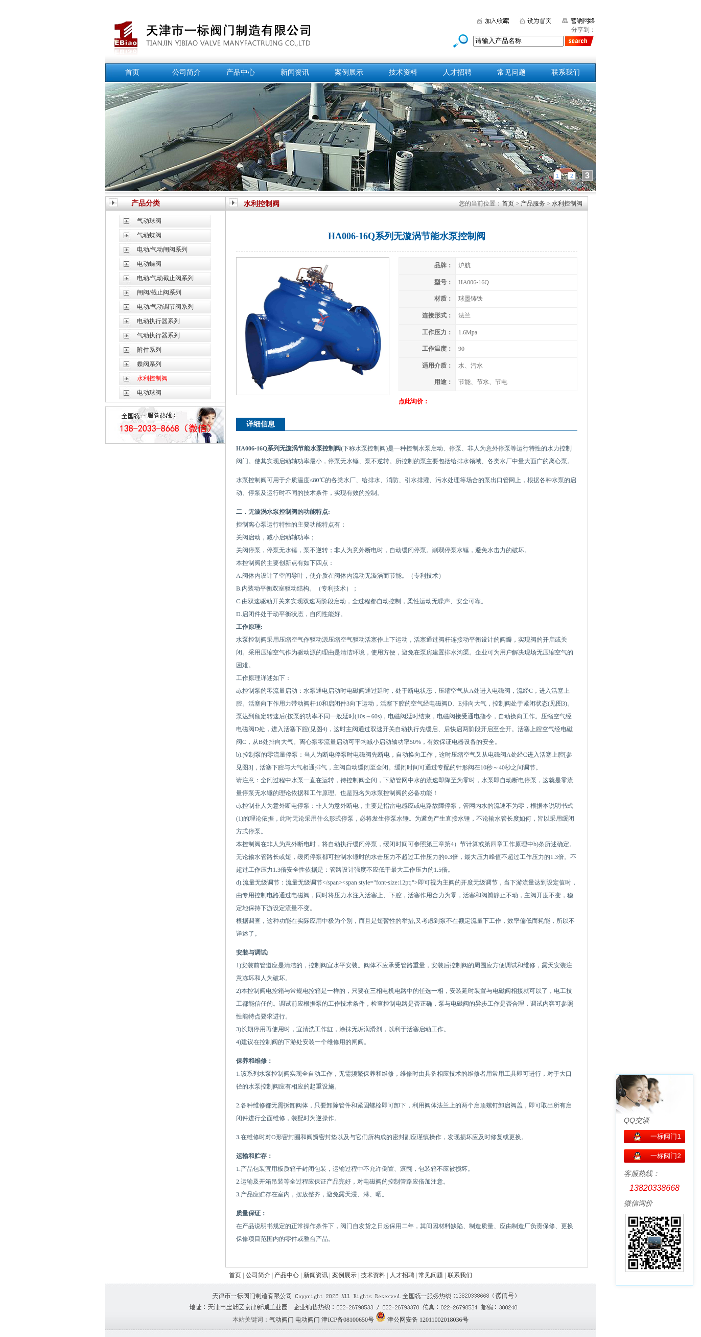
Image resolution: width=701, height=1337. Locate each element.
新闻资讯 (295, 72)
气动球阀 (149, 220)
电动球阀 (149, 392)
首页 (132, 72)
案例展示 (349, 72)
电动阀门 (307, 1319)
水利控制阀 (567, 203)
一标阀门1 (665, 1136)
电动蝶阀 (149, 263)
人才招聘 (457, 72)
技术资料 (403, 72)
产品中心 (240, 72)
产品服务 (533, 203)
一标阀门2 (665, 1156)
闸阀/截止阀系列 (159, 292)
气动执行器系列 (158, 335)
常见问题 (511, 72)
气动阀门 (281, 1319)
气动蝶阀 (149, 235)
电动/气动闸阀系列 (162, 249)
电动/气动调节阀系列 (165, 306)
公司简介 (186, 72)
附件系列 (149, 349)
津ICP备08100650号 (347, 1319)
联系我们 (565, 72)
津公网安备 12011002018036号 (428, 1319)
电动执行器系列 (158, 321)
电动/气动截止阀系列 (165, 278)
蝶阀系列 (149, 364)
